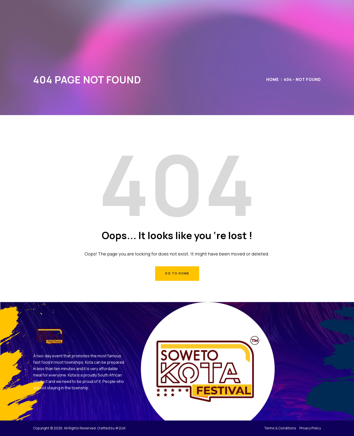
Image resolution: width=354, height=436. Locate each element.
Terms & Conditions (280, 428)
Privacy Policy (310, 428)
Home (272, 79)
